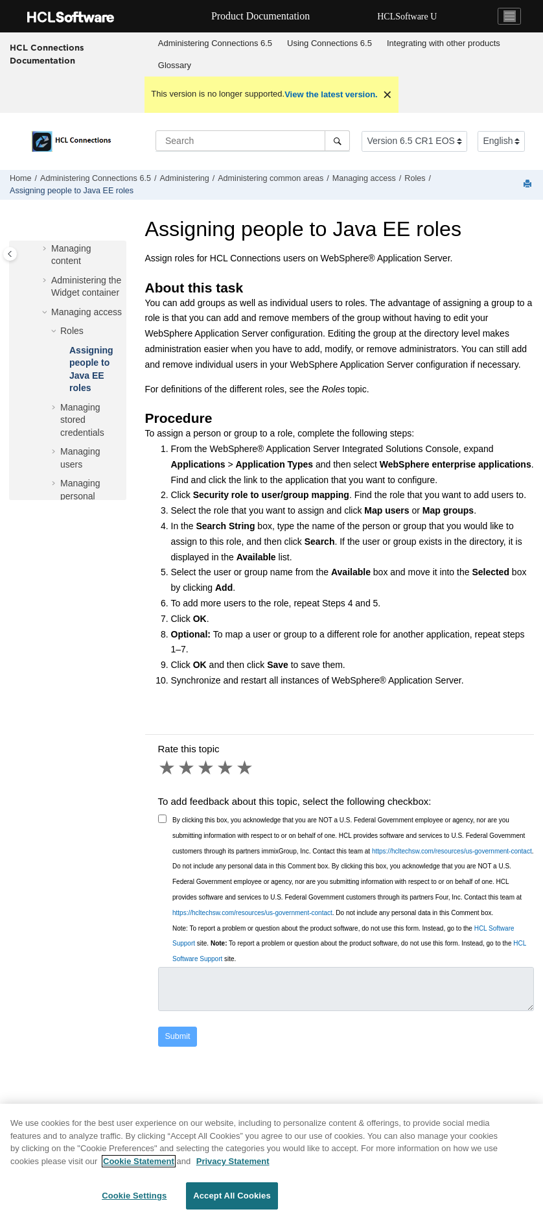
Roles (414, 178)
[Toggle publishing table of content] (10, 254)
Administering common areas (270, 178)
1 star (168, 768)
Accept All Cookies (232, 1201)
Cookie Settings (134, 1201)
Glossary (174, 65)
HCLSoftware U (407, 16)
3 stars (206, 768)
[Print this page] (528, 184)
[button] (46, 249)
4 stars (226, 768)
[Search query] (253, 140)
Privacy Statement (233, 1166)
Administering (184, 178)
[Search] (337, 140)
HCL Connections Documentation (47, 54)
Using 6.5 (329, 43)
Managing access (364, 178)
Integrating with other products (443, 43)
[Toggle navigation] (509, 16)
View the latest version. (331, 94)
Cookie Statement (138, 1166)
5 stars (245, 768)
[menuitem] (214, 43)
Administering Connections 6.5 (215, 43)
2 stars (187, 768)
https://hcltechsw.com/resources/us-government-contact (452, 851)
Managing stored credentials (82, 420)
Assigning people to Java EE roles (71, 190)
